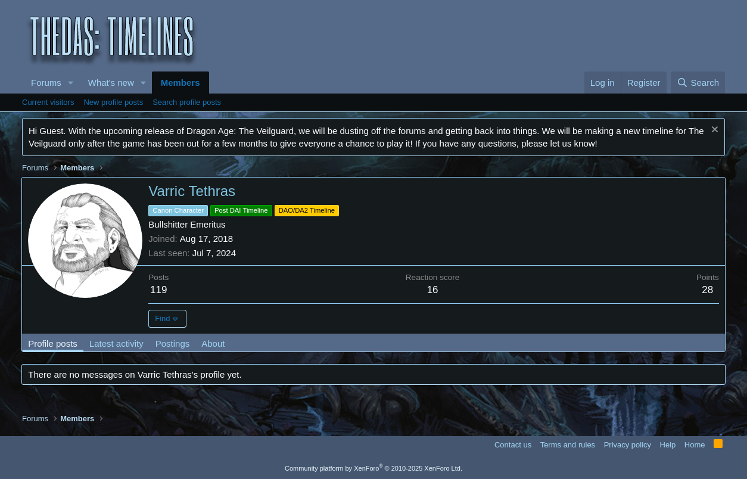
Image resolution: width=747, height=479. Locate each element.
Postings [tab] (172, 343)
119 (159, 290)
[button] (71, 82)
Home (694, 444)
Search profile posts (186, 102)
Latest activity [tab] (117, 343)
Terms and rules (567, 444)
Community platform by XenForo (373, 468)
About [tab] (213, 343)
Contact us (512, 444)
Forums (46, 82)
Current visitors (48, 102)
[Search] (698, 82)
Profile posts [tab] (53, 343)
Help (668, 444)
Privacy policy (627, 444)
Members (180, 82)
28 (707, 290)
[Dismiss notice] (713, 131)
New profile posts (113, 102)
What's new (111, 82)
